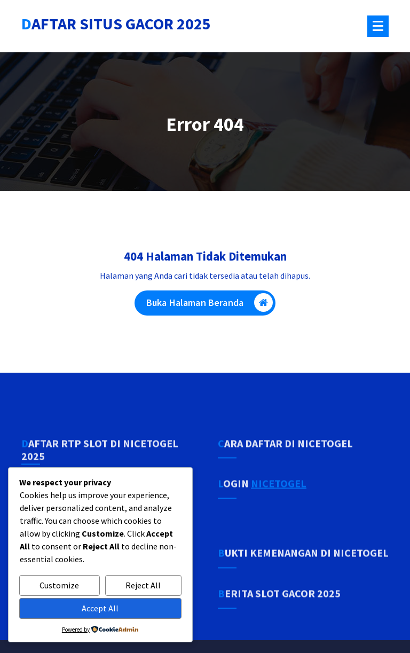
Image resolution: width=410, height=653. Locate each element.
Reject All (143, 585)
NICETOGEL (278, 514)
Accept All (100, 608)
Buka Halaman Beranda (209, 309)
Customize (59, 585)
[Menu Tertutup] (378, 26)
